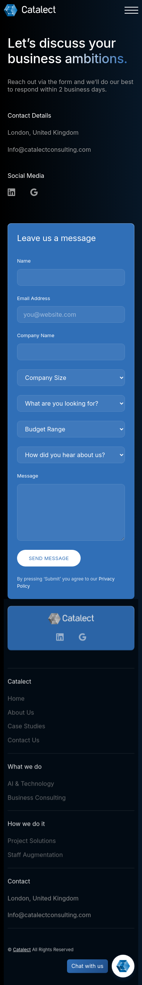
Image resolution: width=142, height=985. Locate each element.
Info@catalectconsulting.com (49, 149)
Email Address (33, 298)
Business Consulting (37, 799)
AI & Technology (31, 785)
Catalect (22, 951)
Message (27, 476)
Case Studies (26, 727)
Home (16, 700)
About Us (21, 713)
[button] (131, 10)
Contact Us (23, 741)
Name (24, 261)
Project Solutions (32, 842)
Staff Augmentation (35, 856)
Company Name (36, 335)
